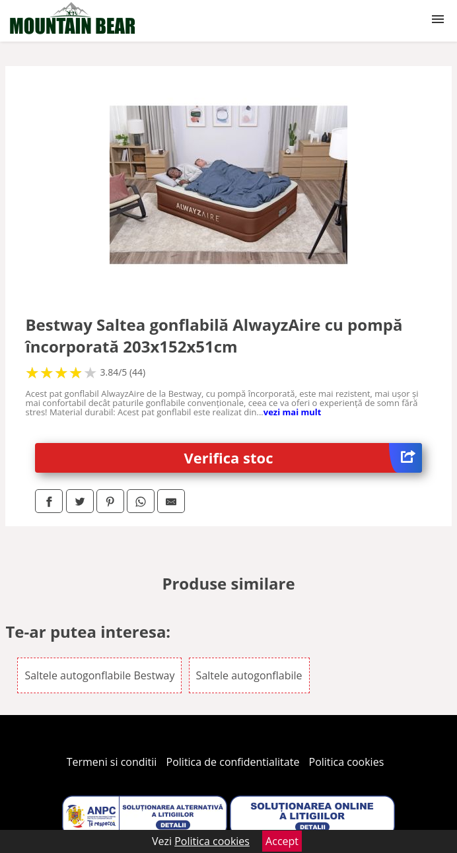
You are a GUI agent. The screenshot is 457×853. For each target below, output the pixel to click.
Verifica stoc (303, 458)
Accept (282, 841)
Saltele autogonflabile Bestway (99, 675)
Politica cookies (346, 762)
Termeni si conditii (112, 762)
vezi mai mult (293, 412)
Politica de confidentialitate (233, 762)
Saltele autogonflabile (249, 675)
